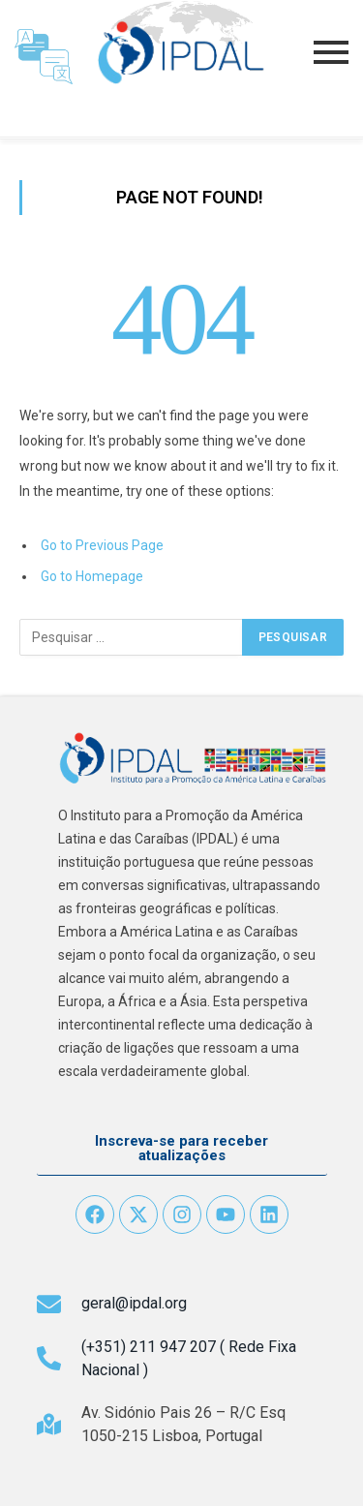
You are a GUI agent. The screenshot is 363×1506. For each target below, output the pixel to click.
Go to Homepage (92, 576)
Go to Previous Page (102, 545)
